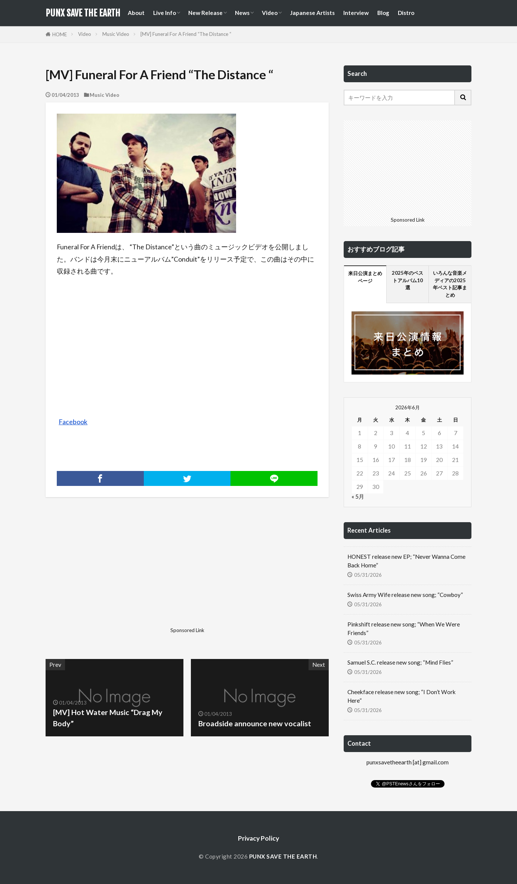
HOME (59, 34)
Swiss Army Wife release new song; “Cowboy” (405, 594)
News (242, 12)
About (136, 12)
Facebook (73, 422)
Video (270, 12)
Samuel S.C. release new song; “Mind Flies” (400, 662)
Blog (383, 12)
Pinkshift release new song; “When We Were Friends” (403, 628)
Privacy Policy (258, 838)
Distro (406, 12)
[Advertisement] (115, 572)
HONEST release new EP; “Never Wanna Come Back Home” (406, 561)
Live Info (164, 12)
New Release (205, 12)
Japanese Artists (312, 12)
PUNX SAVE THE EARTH (83, 13)
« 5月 (358, 496)
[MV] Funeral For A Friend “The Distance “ (185, 34)
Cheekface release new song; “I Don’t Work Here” (401, 696)
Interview (356, 12)
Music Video (115, 34)
